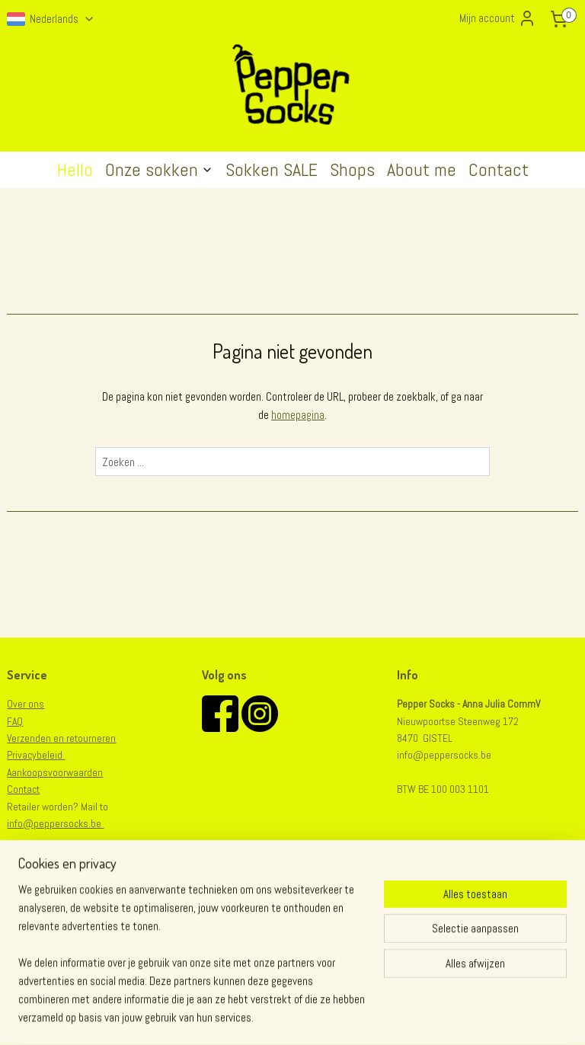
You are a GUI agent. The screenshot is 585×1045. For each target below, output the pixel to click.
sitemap (248, 1016)
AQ (17, 721)
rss (275, 1016)
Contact (498, 169)
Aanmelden (238, 937)
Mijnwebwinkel (437, 1016)
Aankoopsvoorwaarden (55, 772)
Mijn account (497, 18)
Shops (352, 169)
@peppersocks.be (62, 823)
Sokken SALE (271, 169)
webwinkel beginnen (323, 1016)
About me (421, 169)
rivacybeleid (38, 755)
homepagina (297, 414)
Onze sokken (159, 169)
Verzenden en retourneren (61, 738)
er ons (28, 704)
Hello (75, 169)
